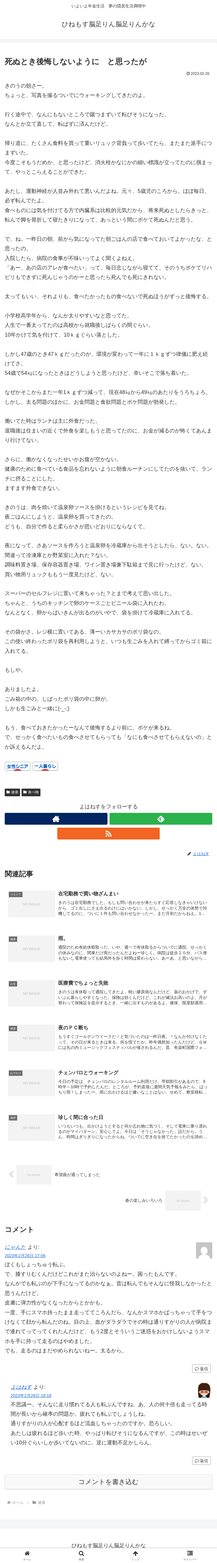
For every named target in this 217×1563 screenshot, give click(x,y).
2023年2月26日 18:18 (31, 1395)
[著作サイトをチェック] (56, 819)
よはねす (21, 1387)
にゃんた (15, 1247)
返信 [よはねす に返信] (201, 1461)
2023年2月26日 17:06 (25, 1256)
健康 (12, 792)
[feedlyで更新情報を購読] (161, 819)
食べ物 (31, 792)
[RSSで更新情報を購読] (108, 833)
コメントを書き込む (108, 1482)
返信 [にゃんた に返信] (201, 1369)
